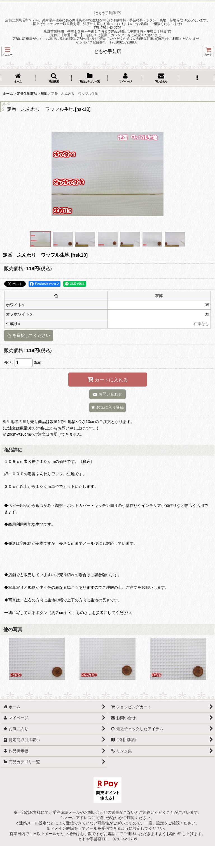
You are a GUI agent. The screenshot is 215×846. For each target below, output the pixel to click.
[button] (7, 51)
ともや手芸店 (107, 51)
